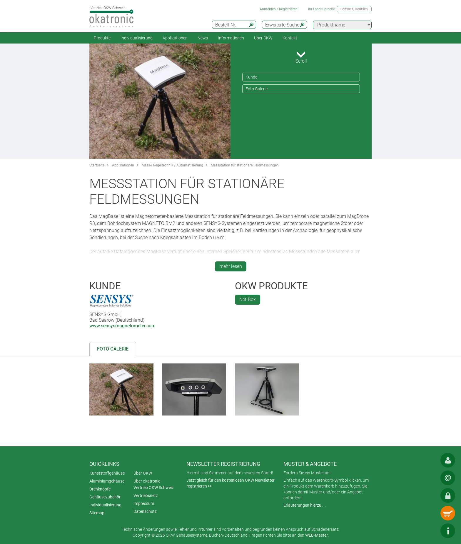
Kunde (251, 77)
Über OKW (142, 473)
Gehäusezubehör (105, 497)
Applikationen (175, 38)
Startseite (96, 165)
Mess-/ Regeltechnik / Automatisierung (172, 165)
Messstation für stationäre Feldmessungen (245, 165)
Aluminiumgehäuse (106, 481)
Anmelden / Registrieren (279, 9)
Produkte (102, 38)
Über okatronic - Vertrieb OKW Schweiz (153, 484)
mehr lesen (230, 266)
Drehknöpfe (100, 489)
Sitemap (96, 512)
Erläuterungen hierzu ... (304, 505)
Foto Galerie (256, 88)
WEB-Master (316, 535)
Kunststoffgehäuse (107, 473)
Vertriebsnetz (145, 495)
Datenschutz (145, 511)
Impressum (143, 503)
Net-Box (247, 299)
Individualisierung (137, 38)
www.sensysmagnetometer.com (122, 325)
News (203, 38)
